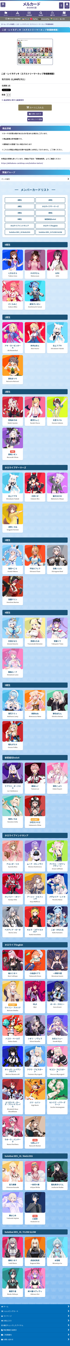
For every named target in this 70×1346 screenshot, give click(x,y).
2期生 (20, 206)
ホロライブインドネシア (19, 225)
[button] (3, 4)
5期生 (20, 219)
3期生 (20, 213)
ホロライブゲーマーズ (50, 206)
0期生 (20, 200)
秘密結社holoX (50, 219)
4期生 (50, 213)
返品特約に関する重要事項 (13, 100)
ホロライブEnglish (50, 225)
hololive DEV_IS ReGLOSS (19, 232)
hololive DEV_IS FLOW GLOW (50, 232)
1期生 (50, 200)
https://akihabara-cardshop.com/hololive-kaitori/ (22, 163)
